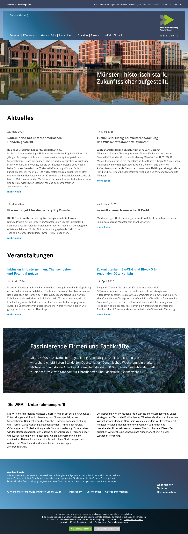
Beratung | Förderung (22, 35)
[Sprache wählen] (21, 15)
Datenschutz (93, 491)
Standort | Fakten (88, 35)
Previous (4, 10)
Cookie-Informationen (133, 519)
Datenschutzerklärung (118, 522)
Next (171, 10)
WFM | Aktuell (113, 35)
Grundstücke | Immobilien (56, 35)
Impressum (75, 491)
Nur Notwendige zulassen (107, 529)
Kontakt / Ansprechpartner (19, 4)
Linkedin (37, 4)
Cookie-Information (116, 491)
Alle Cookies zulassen (81, 529)
